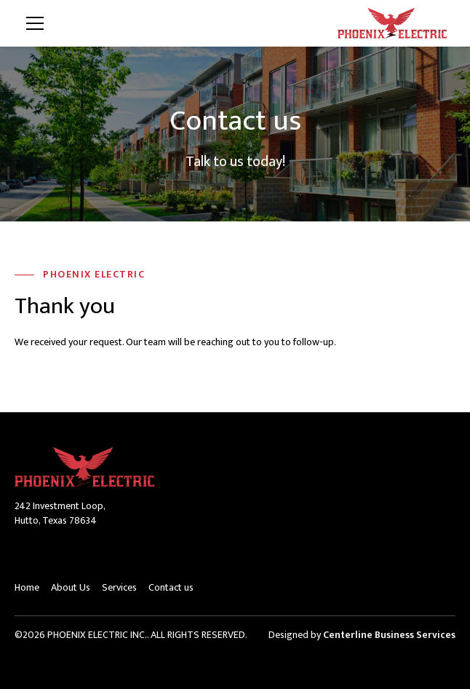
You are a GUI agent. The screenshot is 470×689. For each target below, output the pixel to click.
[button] (171, 23)
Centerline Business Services (389, 634)
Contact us (171, 587)
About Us (70, 587)
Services (119, 587)
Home (27, 587)
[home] (392, 23)
